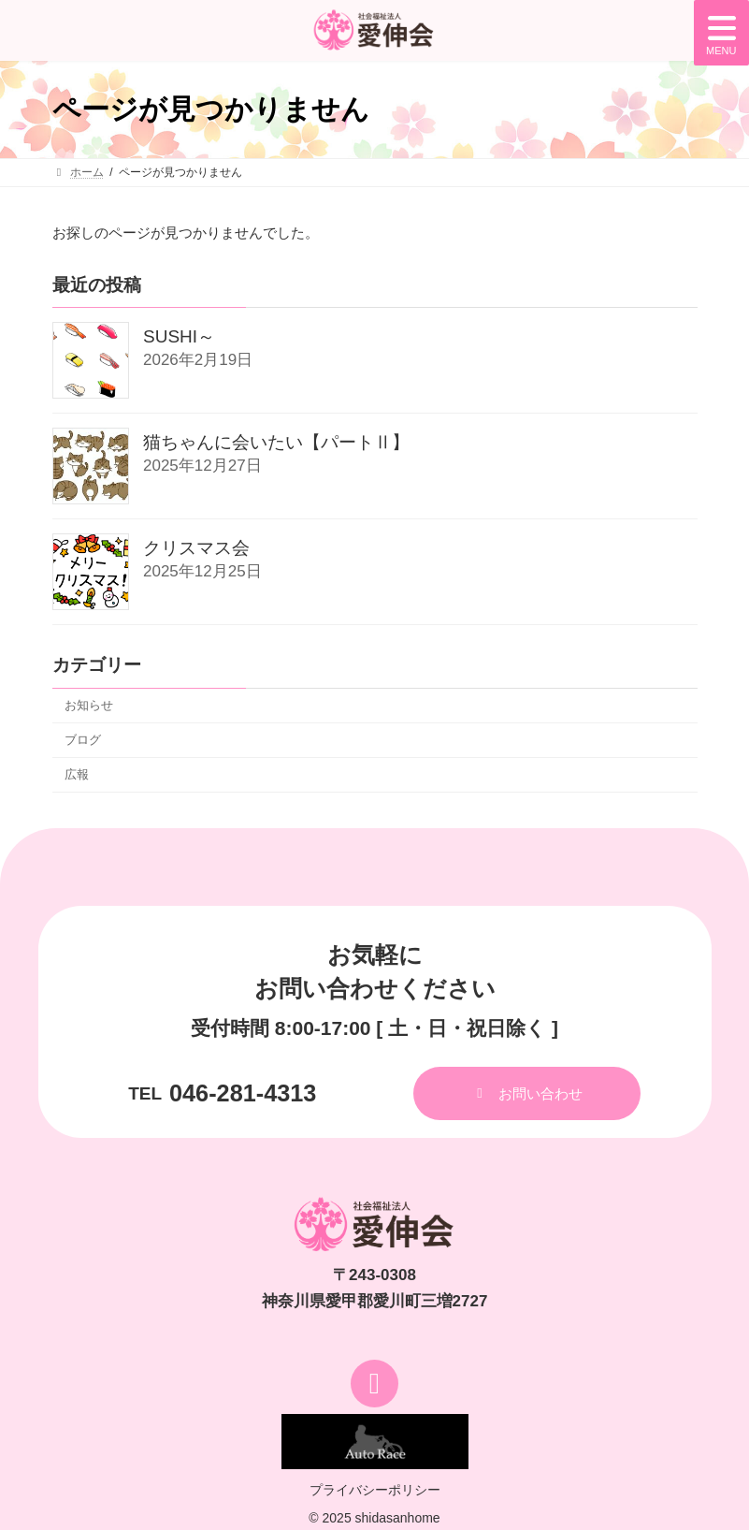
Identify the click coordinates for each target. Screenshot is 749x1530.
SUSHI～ (179, 337)
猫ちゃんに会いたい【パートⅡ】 (276, 443)
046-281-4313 (242, 1093)
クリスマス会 (196, 549)
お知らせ (89, 705)
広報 (77, 774)
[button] (527, 1093)
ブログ (83, 740)
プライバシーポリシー (375, 1489)
